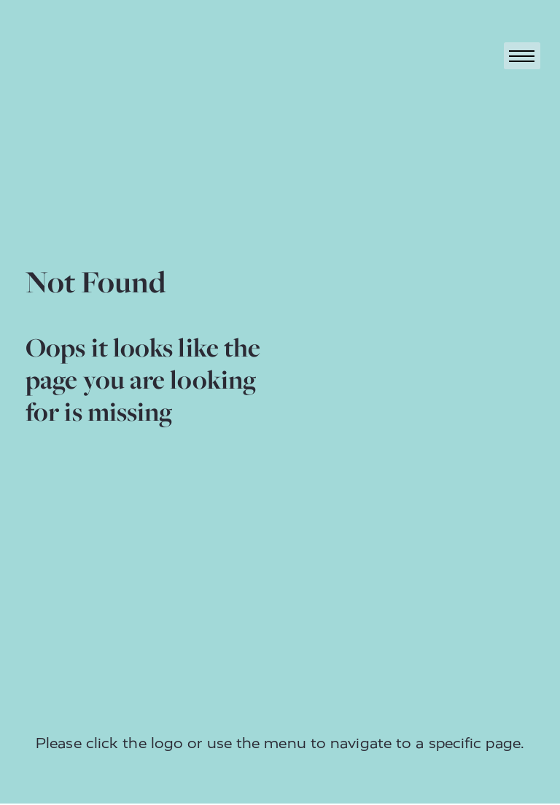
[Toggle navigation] (522, 55)
